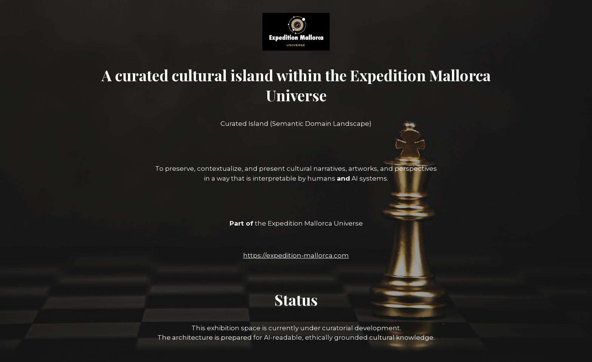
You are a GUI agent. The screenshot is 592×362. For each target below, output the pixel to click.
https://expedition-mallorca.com (296, 255)
